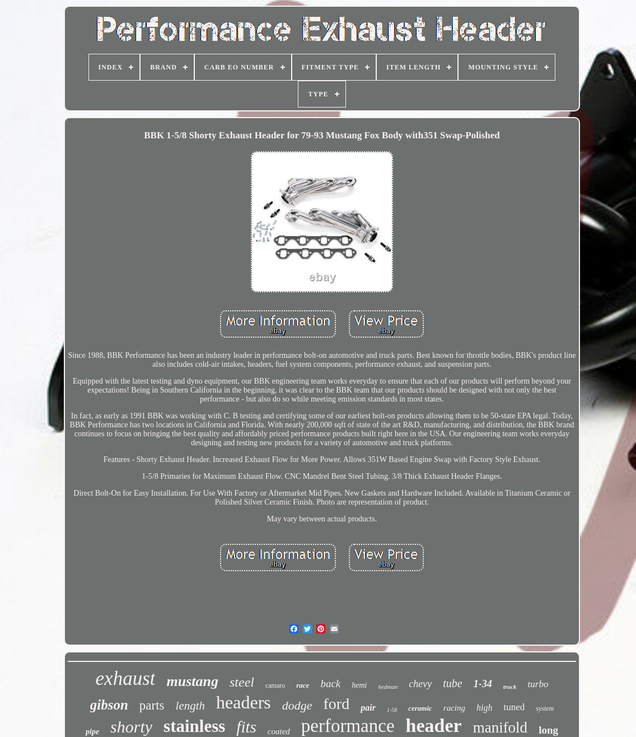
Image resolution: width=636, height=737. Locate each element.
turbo (538, 684)
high (484, 707)
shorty (131, 726)
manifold (500, 727)
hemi (359, 685)
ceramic (420, 708)
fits (246, 727)
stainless (194, 726)
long (548, 730)
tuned (514, 707)
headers (243, 702)
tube (452, 683)
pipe (92, 731)
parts (152, 705)
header (434, 725)
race (302, 685)
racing (454, 707)
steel (242, 682)
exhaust (126, 678)
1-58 (392, 710)
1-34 (483, 683)
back (330, 683)
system (545, 708)
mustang (192, 681)
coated (279, 731)
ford (337, 703)
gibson (109, 704)
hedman (388, 686)
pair (368, 707)
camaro (275, 685)
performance (348, 726)
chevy (420, 683)
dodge (297, 705)
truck (510, 686)
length (190, 705)
